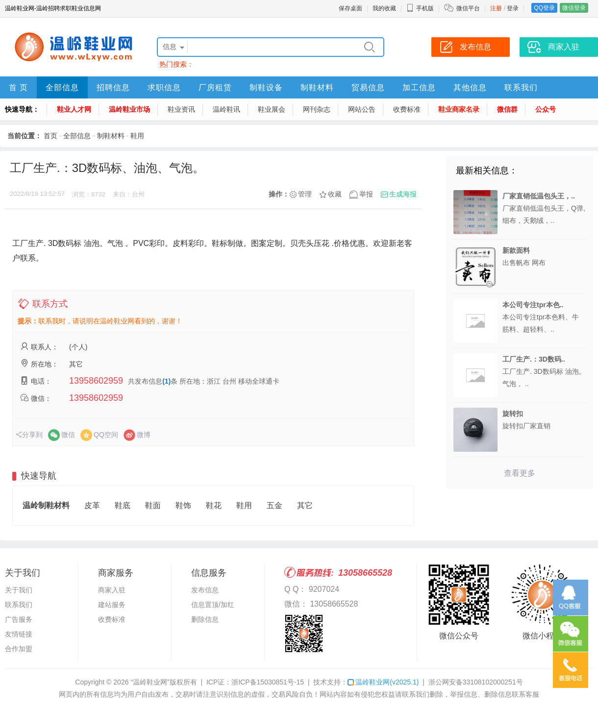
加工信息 (419, 87)
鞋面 (153, 505)
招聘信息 (113, 87)
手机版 (420, 8)
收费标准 (407, 109)
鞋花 (214, 505)
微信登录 (574, 7)
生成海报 (403, 194)
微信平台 (468, 8)
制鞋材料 (317, 87)
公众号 (545, 109)
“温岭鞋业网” (149, 682)
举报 (366, 194)
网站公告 (361, 109)
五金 (274, 505)
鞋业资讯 (181, 109)
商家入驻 (111, 590)
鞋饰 (183, 505)
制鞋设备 (266, 87)
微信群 (507, 109)
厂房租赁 (215, 87)
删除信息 (205, 619)
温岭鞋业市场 (129, 109)
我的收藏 (384, 8)
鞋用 (137, 136)
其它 (305, 505)
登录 (513, 8)
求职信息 (164, 87)
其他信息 (470, 87)
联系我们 (521, 87)
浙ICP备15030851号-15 (267, 682)
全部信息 (62, 87)
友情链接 (18, 634)
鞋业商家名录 (458, 109)
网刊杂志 (316, 109)
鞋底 (122, 505)
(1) (166, 381)
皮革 (92, 505)
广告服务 (18, 619)
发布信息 (205, 590)
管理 (305, 194)
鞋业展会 (271, 109)
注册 (496, 8)
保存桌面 (350, 8)
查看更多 (519, 473)
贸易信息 (368, 87)
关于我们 (18, 590)
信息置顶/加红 (212, 605)
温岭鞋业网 (383, 682)
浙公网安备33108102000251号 (475, 682)
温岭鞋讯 (226, 109)
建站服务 (111, 605)
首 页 (18, 87)
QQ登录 (544, 7)
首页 (50, 136)
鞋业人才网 (74, 109)
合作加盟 (18, 649)
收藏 (335, 194)
